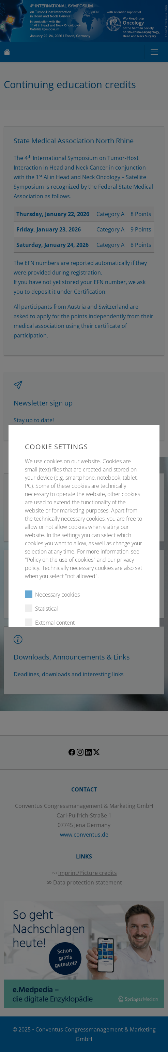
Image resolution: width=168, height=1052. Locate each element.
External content (50, 622)
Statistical (41, 608)
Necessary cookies (52, 594)
